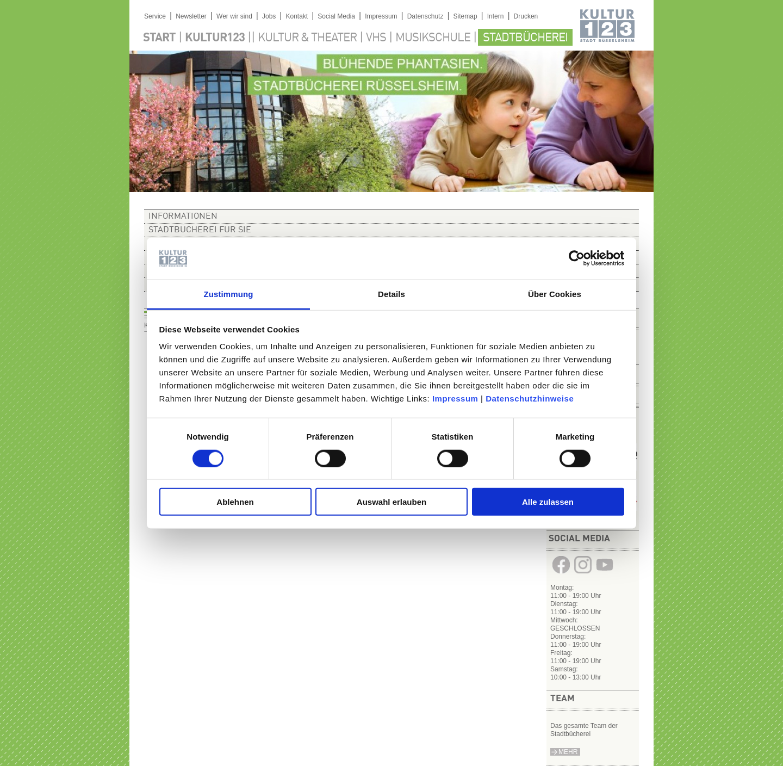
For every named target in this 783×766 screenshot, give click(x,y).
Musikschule (432, 38)
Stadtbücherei (525, 38)
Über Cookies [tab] (554, 294)
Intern (495, 16)
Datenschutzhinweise (530, 398)
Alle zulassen (548, 501)
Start (159, 38)
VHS (376, 38)
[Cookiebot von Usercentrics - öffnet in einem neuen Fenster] (576, 258)
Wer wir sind (234, 16)
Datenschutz (425, 16)
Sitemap (465, 16)
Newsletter (191, 16)
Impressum (455, 398)
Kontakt (296, 16)
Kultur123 (215, 38)
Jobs (269, 16)
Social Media (336, 16)
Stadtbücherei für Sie (199, 230)
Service (155, 16)
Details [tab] (391, 294)
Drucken (526, 16)
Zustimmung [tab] (228, 294)
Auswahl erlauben (391, 501)
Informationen (182, 216)
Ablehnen (234, 501)
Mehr (567, 752)
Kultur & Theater (307, 38)
